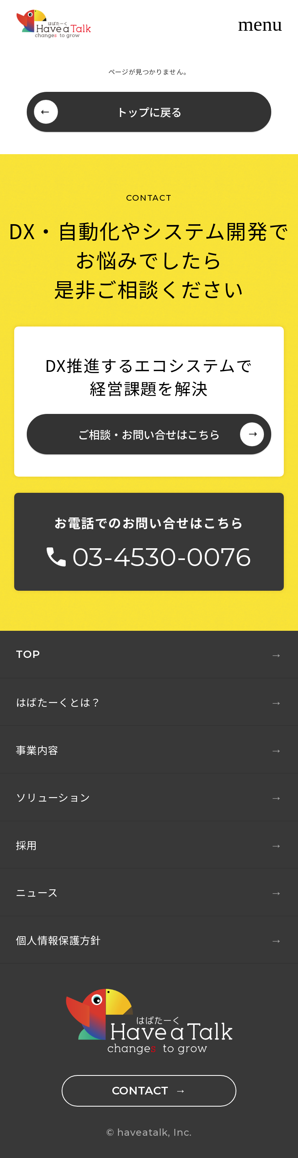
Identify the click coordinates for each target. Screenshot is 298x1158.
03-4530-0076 (161, 557)
